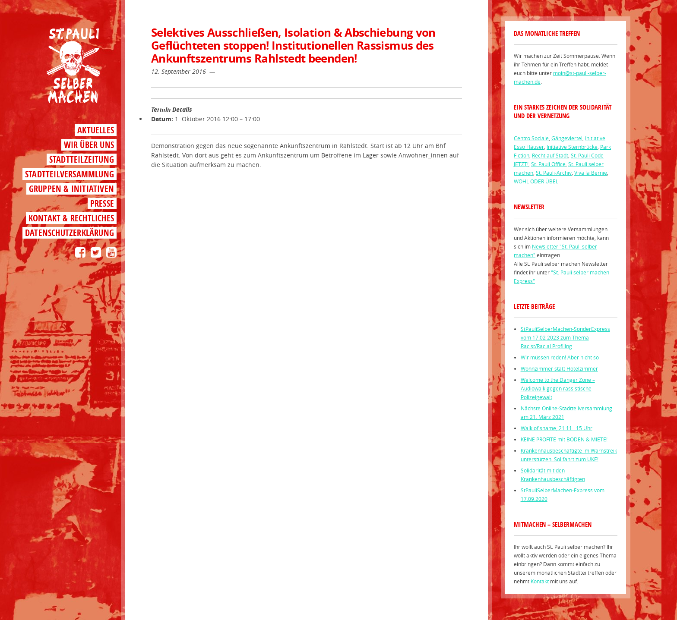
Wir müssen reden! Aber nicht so (560, 357)
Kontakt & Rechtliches (71, 218)
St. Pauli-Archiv (554, 172)
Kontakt (540, 581)
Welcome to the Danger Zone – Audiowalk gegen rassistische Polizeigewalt (558, 388)
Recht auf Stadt (550, 155)
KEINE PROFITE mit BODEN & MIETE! (564, 439)
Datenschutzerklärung (69, 233)
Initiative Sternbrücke (572, 146)
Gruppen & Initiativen (71, 189)
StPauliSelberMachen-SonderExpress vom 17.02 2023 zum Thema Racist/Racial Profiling (565, 337)
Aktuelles (95, 130)
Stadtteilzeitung (81, 159)
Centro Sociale (531, 138)
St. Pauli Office (548, 164)
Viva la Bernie (590, 172)
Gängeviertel (566, 138)
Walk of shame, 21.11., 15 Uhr (556, 428)
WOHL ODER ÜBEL (536, 181)
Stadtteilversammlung (69, 174)
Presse (102, 203)
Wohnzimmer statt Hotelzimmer (559, 368)
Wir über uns (89, 145)
